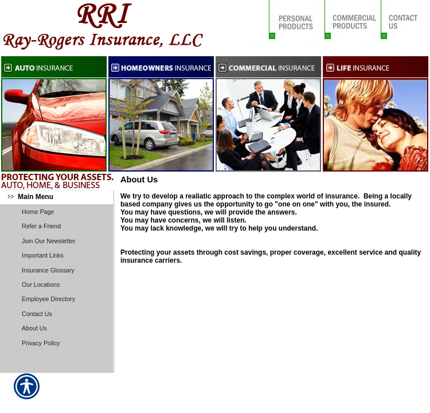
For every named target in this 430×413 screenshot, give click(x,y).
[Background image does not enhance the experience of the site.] (57, 197)
